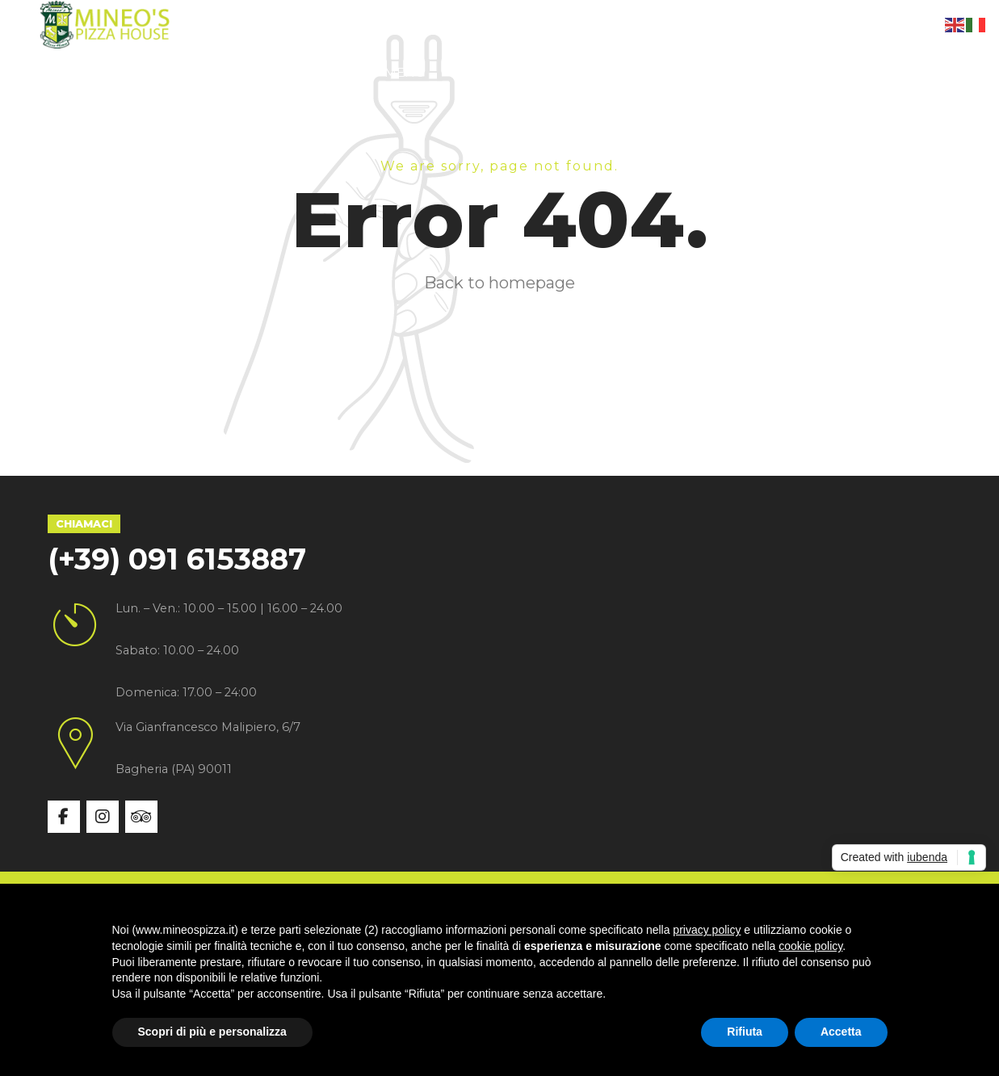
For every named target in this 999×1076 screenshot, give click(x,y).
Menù (405, 72)
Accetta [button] (841, 1031)
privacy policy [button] (707, 929)
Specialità (307, 72)
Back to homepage (499, 282)
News (582, 72)
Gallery (494, 72)
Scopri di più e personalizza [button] (212, 1031)
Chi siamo (196, 72)
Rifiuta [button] (744, 1031)
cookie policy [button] (810, 945)
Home (100, 72)
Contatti (674, 72)
